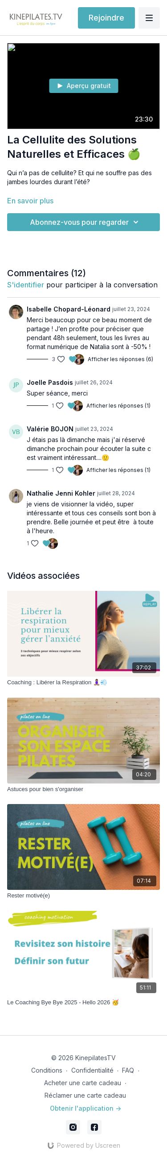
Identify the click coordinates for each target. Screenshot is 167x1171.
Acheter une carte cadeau (82, 1083)
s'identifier (25, 284)
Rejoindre (106, 17)
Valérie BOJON (50, 429)
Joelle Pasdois (50, 382)
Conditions (46, 1070)
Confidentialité (92, 1070)
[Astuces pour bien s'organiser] (83, 789)
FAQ (128, 1070)
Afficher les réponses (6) (120, 359)
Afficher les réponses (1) (118, 405)
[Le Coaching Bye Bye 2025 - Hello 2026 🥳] (83, 1002)
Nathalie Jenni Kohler (61, 493)
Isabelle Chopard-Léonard (68, 309)
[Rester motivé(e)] (83, 895)
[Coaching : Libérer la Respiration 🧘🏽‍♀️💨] (83, 682)
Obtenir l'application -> (85, 1108)
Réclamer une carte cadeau (85, 1095)
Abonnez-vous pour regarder (85, 222)
